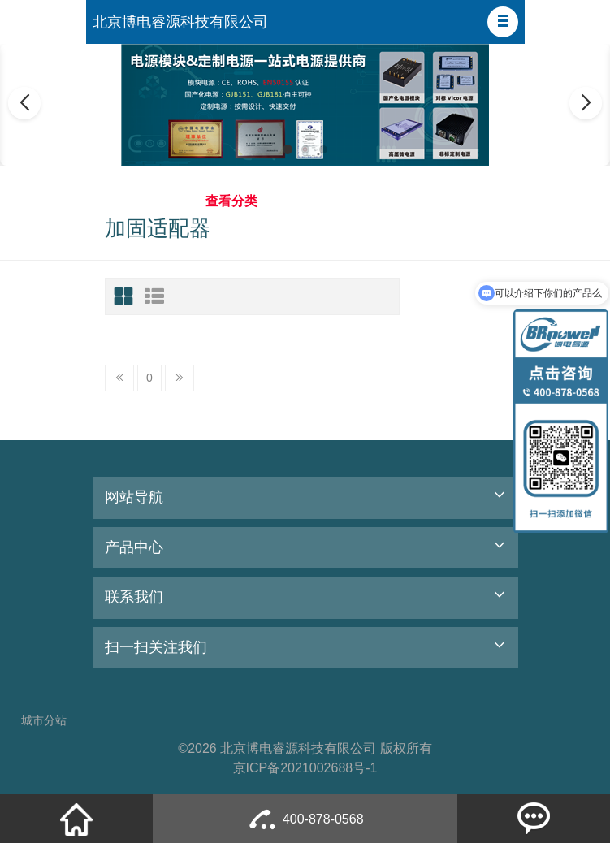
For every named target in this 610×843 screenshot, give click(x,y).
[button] (502, 21)
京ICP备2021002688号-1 (305, 768)
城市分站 (44, 720)
